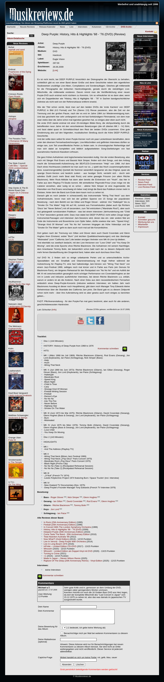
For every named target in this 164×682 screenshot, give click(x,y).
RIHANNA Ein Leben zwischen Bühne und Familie (142, 136)
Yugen (11, 351)
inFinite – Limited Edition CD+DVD (60, 546)
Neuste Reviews (27, 27)
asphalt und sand (16, 49)
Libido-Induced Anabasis (20, 395)
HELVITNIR (138, 48)
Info (54, 309)
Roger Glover (57, 497)
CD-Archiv (110, 27)
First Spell (13, 373)
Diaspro (12, 217)
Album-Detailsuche (16, 38)
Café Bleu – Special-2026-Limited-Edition (18, 166)
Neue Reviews (20, 43)
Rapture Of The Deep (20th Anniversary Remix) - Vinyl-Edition (73, 560)
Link (55, 70)
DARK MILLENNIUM (142, 40)
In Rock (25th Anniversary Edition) (60, 522)
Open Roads (14, 96)
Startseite (11, 27)
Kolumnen (96, 27)
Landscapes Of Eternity (19, 306)
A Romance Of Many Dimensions (18, 142)
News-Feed (143, 182)
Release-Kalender (47, 27)
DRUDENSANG (140, 73)
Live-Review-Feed (146, 187)
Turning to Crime (52, 553)
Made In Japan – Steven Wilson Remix (62, 558)
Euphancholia (14, 328)
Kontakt (149, 31)
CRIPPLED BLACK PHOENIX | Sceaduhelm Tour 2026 (143, 89)
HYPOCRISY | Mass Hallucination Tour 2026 (143, 104)
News (62, 27)
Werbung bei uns (146, 222)
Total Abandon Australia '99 (56, 536)
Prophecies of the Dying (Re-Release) (19, 73)
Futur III (12, 440)
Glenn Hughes (90, 497)
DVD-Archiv (126, 27)
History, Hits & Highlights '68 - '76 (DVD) (63, 529)
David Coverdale (74, 501)
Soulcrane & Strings (17, 418)
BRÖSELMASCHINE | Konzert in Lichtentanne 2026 (144, 113)
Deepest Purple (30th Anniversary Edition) (63, 532)
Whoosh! (48, 548)
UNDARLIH (138, 65)
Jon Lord (55, 509)
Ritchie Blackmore (61, 505)
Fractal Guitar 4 (15, 262)
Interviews (82, 27)
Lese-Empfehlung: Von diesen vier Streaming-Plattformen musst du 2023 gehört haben (41, 23)
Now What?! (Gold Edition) (56, 539)
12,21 (11, 239)
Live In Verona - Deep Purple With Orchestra (65, 541)
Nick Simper (73, 497)
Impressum (143, 227)
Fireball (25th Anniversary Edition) (60, 524)
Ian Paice (61, 513)
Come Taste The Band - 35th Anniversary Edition (67, 534)
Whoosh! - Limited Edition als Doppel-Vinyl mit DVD (68, 551)
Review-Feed (144, 180)
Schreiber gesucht (146, 219)
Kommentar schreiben (108, 348)
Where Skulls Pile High (19, 284)
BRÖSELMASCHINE (142, 56)
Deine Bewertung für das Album (48, 627)
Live (71, 27)
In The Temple (15, 462)
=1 (45, 556)
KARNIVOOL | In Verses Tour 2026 (143, 96)
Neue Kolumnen (145, 129)
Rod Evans (92, 501)
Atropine (12, 119)
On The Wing (14, 484)
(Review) (83, 34)
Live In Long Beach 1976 (55, 544)
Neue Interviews (145, 36)
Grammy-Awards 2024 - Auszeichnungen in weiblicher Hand (143, 144)
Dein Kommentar (46, 611)
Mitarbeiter (143, 224)
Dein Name (43, 606)
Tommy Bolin (80, 505)
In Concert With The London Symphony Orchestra (67, 527)
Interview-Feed (145, 184)
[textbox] (18, 35)
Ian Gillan (57, 501)
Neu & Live (145, 83)
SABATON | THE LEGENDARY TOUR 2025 (144, 121)
